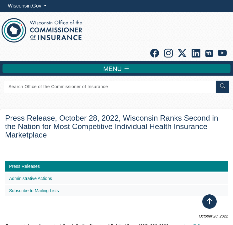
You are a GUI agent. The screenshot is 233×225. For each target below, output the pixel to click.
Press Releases (24, 166)
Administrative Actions (30, 178)
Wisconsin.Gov (25, 5)
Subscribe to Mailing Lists (34, 190)
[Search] (109, 87)
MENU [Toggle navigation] (116, 68)
